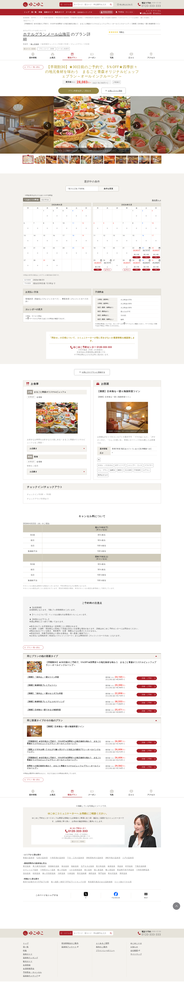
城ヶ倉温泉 (98, 870)
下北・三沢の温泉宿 (75, 858)
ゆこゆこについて (126, 4)
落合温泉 (65, 866)
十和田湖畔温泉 (142, 870)
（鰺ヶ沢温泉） (145, 18)
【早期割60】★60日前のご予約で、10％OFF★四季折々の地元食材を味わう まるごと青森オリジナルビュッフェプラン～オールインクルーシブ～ (64, 759)
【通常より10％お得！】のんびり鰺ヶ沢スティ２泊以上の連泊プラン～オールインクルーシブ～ (64, 750)
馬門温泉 (102, 873)
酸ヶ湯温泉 (110, 870)
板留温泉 (111, 866)
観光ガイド (59, 12)
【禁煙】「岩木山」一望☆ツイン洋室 (43, 677)
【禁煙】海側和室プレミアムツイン (42, 685)
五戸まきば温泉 (87, 866)
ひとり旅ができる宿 (123, 882)
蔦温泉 (120, 866)
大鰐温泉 (61, 873)
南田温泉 (92, 873)
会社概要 (134, 951)
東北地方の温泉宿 (62, 18)
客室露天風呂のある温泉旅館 (100, 882)
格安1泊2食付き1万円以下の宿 (36, 882)
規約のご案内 (101, 947)
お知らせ (134, 947)
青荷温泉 (123, 873)
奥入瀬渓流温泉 (39, 866)
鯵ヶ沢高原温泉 (49, 873)
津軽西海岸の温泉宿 (92, 18)
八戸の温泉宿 (128, 858)
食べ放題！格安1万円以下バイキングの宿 (68, 882)
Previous (47, 125)
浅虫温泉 (27, 873)
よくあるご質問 (102, 943)
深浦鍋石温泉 (53, 866)
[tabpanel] (92, 125)
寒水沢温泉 (112, 873)
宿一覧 (34, 12)
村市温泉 (129, 866)
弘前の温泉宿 (42, 858)
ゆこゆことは (136, 943)
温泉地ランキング (30, 958)
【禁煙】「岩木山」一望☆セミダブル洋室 (45, 693)
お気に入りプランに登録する (92, 372)
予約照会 (124, 12)
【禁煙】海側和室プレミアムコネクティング (46, 702)
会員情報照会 (28, 969)
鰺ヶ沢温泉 (35, 44)
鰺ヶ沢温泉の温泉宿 (109, 18)
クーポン (70, 12)
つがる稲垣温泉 (75, 870)
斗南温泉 (71, 873)
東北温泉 (27, 866)
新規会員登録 (106, 12)
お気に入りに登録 (113, 91)
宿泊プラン (28, 21)
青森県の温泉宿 (77, 18)
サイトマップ (136, 954)
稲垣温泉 (36, 873)
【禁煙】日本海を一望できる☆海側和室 (44, 710)
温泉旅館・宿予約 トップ (32, 18)
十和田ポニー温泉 (47, 870)
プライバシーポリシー (105, 951)
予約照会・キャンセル (32, 972)
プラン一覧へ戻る (33, 67)
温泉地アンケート (69, 947)
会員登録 (27, 965)
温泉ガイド (48, 12)
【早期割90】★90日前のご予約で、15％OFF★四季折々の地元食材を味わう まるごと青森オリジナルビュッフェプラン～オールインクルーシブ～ (64, 742)
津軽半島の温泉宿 (112, 858)
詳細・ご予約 (147, 678)
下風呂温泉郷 (140, 866)
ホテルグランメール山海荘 (129, 18)
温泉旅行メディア (83, 12)
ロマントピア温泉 (30, 870)
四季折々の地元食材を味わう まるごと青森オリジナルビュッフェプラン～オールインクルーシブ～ (63, 767)
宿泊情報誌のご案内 (69, 943)
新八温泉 (88, 870)
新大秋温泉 (101, 866)
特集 (40, 12)
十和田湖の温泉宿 (57, 858)
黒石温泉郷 (82, 873)
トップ (26, 12)
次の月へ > (156, 200)
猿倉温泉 (75, 866)
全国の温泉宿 (48, 18)
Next (137, 125)
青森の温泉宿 (28, 858)
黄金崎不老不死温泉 (125, 870)
